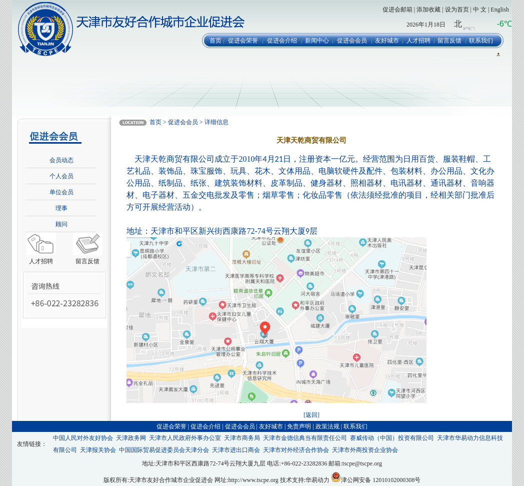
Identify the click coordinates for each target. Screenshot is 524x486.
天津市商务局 (242, 437)
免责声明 (299, 426)
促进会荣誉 (243, 40)
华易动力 (318, 479)
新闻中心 (317, 40)
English (499, 9)
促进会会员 (352, 40)
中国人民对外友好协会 (83, 437)
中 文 (479, 9)
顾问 (62, 224)
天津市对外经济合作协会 (296, 449)
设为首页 (457, 9)
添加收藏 (428, 9)
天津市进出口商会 (236, 449)
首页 (216, 40)
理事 (62, 208)
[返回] (312, 414)
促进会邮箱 (397, 9)
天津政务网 (131, 437)
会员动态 (62, 160)
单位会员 (62, 192)
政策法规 (328, 426)
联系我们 (481, 40)
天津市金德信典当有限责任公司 (305, 437)
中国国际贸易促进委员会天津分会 (164, 449)
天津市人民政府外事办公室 (185, 437)
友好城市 (387, 40)
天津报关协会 (98, 449)
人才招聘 (418, 40)
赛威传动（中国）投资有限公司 (392, 437)
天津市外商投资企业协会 (365, 449)
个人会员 (62, 176)
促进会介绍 (282, 40)
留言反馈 (450, 40)
